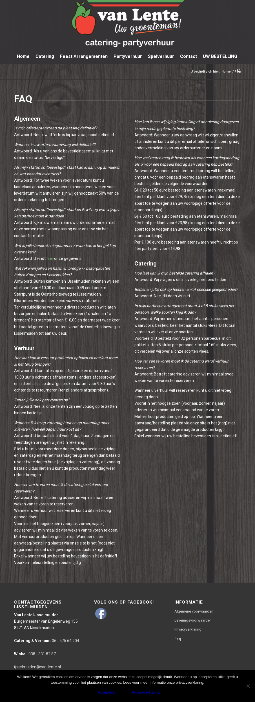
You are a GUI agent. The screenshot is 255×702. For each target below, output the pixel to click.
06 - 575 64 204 (46, 640)
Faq (177, 639)
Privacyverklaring (187, 629)
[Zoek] (237, 71)
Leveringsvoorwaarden (193, 620)
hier (49, 258)
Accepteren (107, 692)
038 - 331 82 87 (35, 654)
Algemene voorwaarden (193, 611)
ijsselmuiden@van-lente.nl (37, 667)
